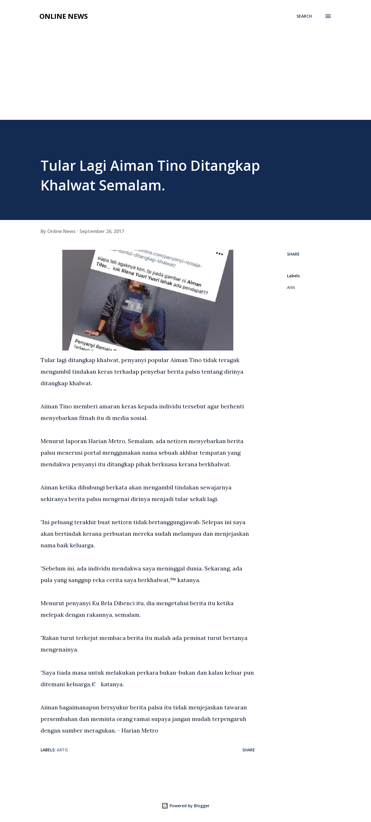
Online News (63, 16)
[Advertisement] (185, 76)
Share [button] (293, 254)
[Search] (304, 16)
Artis (291, 287)
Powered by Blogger (185, 805)
